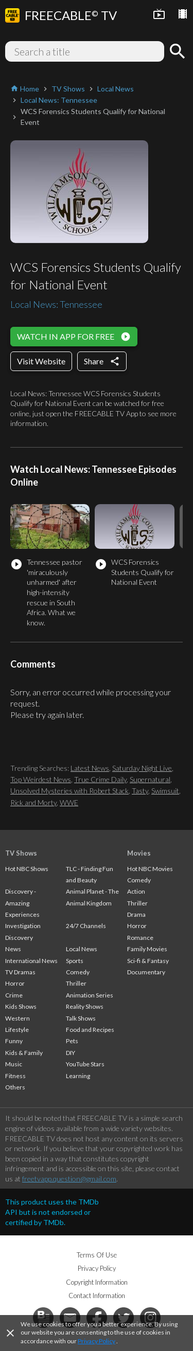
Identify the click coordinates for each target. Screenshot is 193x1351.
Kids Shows (21, 1006)
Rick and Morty (33, 802)
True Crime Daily (100, 779)
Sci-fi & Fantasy (148, 961)
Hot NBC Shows (26, 869)
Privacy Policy (96, 1341)
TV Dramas (20, 972)
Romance (140, 937)
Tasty (140, 790)
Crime (14, 995)
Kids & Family (24, 1053)
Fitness (15, 1076)
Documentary (146, 972)
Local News (81, 949)
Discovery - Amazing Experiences (22, 902)
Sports (74, 961)
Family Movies (147, 949)
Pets (72, 1041)
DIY (70, 1053)
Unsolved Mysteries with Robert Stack (69, 790)
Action (136, 891)
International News (31, 961)
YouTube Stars (85, 1064)
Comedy (78, 972)
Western (17, 1018)
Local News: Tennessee (56, 304)
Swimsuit (165, 790)
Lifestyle (17, 1029)
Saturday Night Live (142, 768)
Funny (14, 1041)
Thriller (76, 983)
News (13, 949)
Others (15, 1087)
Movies (139, 853)
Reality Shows (84, 1006)
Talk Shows (81, 1018)
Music (13, 1064)
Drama (136, 914)
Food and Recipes (90, 1029)
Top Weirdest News (40, 779)
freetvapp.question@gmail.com (69, 1178)
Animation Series (89, 995)
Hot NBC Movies (150, 869)
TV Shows (21, 853)
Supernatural (150, 779)
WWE (69, 802)
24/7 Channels (86, 926)
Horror (15, 983)
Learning (78, 1076)
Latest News (90, 768)
